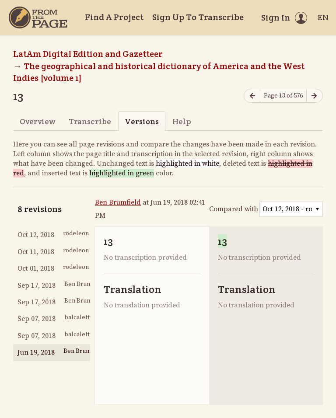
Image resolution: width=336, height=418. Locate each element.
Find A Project (114, 17)
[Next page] (314, 96)
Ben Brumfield (118, 202)
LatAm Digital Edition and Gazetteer (88, 53)
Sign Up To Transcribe (198, 17)
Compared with (233, 209)
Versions (142, 121)
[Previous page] (252, 96)
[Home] (38, 17)
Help (181, 121)
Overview (37, 121)
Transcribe (90, 121)
